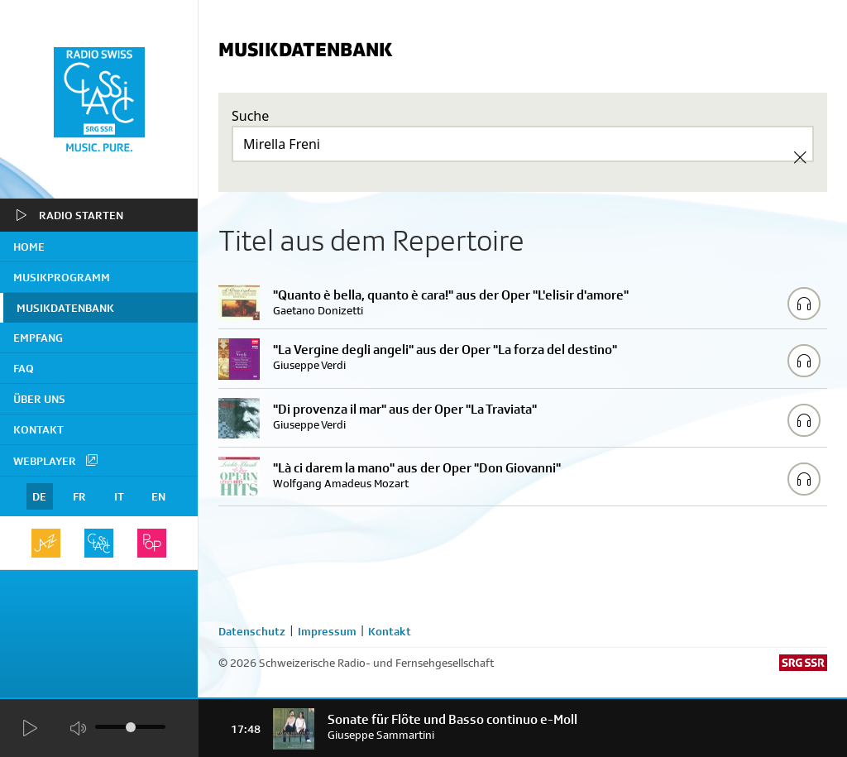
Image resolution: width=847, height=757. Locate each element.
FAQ (23, 368)
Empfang (38, 337)
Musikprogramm (61, 277)
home (29, 246)
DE (39, 496)
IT (119, 496)
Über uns (39, 398)
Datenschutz (251, 631)
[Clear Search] (799, 157)
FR (79, 496)
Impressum (327, 631)
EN (158, 496)
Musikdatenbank (65, 307)
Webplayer (56, 460)
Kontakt (38, 429)
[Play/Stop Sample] (804, 304)
